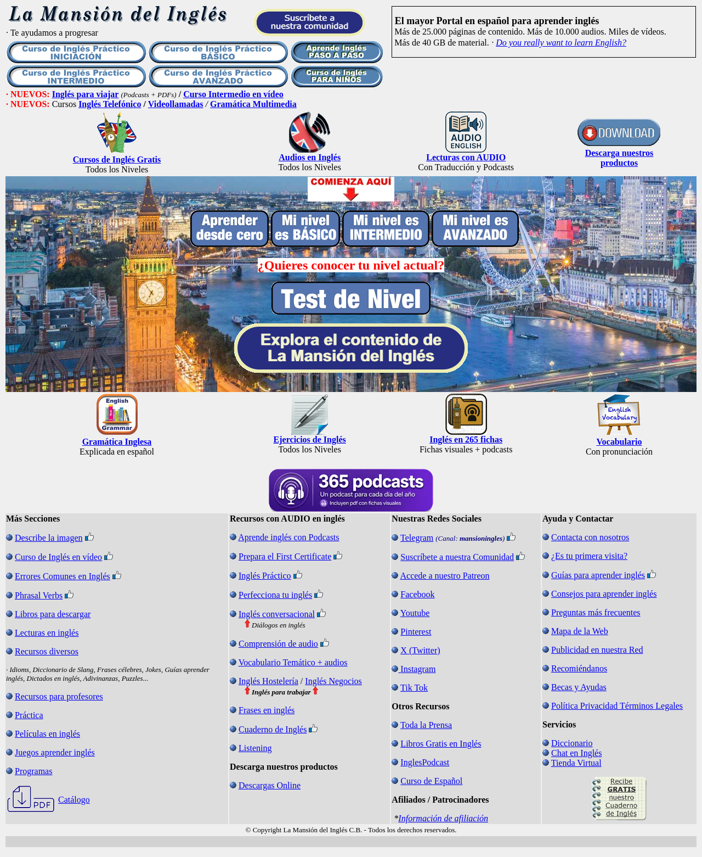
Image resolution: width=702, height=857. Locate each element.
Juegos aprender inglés (55, 752)
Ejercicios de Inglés (310, 439)
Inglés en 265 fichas (465, 439)
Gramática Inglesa (117, 441)
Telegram (416, 537)
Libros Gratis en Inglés (440, 743)
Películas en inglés (47, 733)
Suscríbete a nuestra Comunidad (457, 557)
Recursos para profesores (59, 696)
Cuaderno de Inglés (273, 729)
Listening (255, 748)
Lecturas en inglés (46, 632)
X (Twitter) (420, 650)
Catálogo (74, 799)
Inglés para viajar (85, 94)
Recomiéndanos (579, 668)
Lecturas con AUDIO (466, 157)
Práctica (29, 715)
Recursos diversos (46, 651)
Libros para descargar (52, 614)
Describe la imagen (49, 537)
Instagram (417, 669)
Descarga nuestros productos (619, 157)
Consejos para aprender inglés (603, 593)
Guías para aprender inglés (598, 575)
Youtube (415, 613)
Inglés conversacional (277, 614)
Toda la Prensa (426, 725)
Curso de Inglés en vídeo (58, 557)
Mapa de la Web (579, 631)
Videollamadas (175, 104)
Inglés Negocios (333, 681)
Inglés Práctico (265, 575)
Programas (33, 771)
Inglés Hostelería (268, 681)
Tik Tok (414, 687)
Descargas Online (270, 785)
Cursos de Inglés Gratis (117, 159)
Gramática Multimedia (253, 104)
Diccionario (572, 743)
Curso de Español (431, 781)
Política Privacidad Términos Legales (617, 705)
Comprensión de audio (278, 643)
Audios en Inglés (310, 157)
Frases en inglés (267, 710)
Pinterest (415, 631)
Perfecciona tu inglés (275, 595)
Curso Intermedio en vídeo (233, 94)
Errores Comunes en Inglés (62, 576)
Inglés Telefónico (109, 104)
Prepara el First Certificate (285, 556)
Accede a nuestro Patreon (444, 575)
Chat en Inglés (576, 753)
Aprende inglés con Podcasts (288, 537)
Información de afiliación (443, 818)
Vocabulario (619, 441)
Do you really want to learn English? (561, 42)
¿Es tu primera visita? (589, 556)
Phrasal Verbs (39, 595)
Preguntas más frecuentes (596, 612)
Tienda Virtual (576, 763)
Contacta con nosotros (590, 537)
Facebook (417, 594)
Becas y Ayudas (579, 687)
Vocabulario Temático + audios (293, 662)
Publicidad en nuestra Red (597, 649)
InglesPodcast (424, 762)
